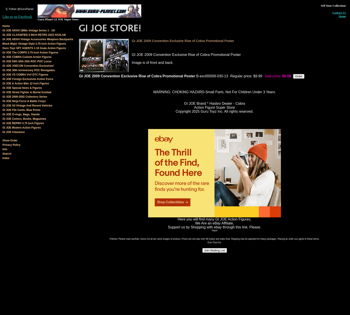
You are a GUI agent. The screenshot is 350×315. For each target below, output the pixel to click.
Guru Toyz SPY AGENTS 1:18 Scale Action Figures (34, 48)
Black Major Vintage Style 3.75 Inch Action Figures (34, 43)
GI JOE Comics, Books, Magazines (24, 118)
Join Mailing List (214, 250)
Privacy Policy (11, 144)
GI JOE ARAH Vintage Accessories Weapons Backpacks (37, 39)
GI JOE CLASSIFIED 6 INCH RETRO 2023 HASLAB (34, 34)
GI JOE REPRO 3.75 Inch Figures (23, 123)
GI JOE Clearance (13, 132)
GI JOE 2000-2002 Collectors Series (24, 96)
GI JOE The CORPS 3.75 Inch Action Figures (30, 52)
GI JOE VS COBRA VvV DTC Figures (25, 74)
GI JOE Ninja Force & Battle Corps (24, 101)
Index (5, 158)
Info (4, 149)
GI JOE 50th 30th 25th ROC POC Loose (27, 61)
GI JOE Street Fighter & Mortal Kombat (26, 92)
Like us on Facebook (17, 17)
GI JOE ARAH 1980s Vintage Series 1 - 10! (28, 30)
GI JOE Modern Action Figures (21, 127)
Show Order (9, 140)
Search (6, 153)
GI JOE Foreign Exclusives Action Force (27, 79)
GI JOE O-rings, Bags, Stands (21, 114)
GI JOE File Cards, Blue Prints (21, 110)
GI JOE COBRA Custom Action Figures (27, 57)
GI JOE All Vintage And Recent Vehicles (27, 105)
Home (342, 16)
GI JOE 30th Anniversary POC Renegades (28, 70)
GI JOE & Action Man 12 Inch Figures (25, 83)
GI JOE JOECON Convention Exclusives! (28, 65)
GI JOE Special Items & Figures (22, 87)
